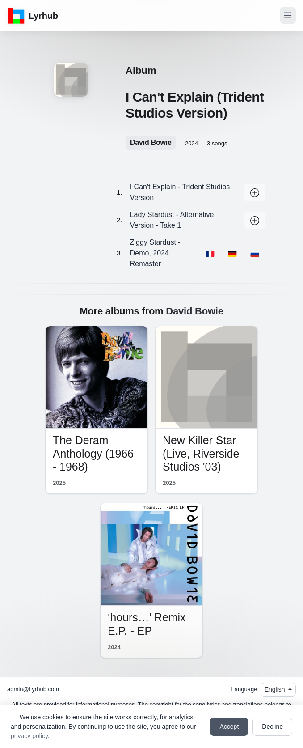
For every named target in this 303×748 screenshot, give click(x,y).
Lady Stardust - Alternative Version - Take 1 (172, 220)
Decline (272, 726)
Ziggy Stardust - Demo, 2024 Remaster (155, 253)
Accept (229, 726)
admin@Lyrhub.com (33, 689)
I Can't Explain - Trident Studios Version (180, 192)
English (276, 689)
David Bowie (151, 142)
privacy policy (29, 736)
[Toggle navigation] (288, 15)
